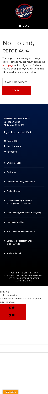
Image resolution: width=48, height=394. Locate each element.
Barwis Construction (24, 11)
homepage (7, 65)
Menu (26, 26)
